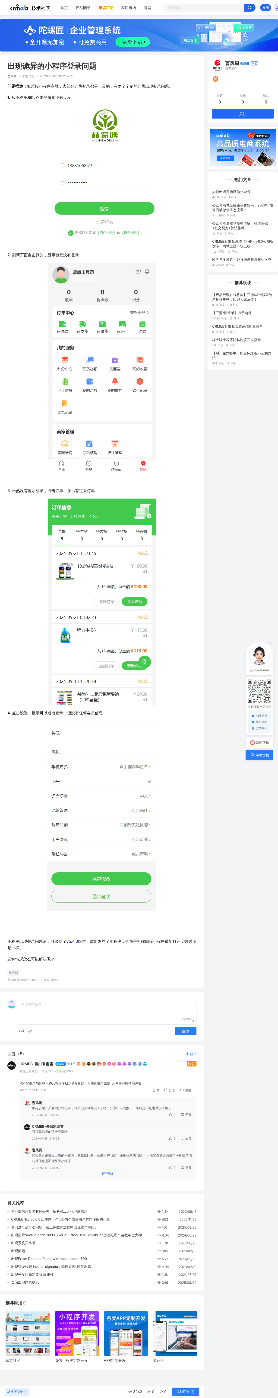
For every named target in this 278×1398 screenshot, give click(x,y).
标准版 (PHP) (17, 1392)
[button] (190, 1054)
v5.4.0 (72, 941)
